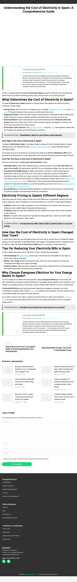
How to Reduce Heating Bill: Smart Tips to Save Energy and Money (24, 381)
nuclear (64, 109)
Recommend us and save (10, 518)
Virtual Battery (6, 482)
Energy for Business (8, 486)
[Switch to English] (36, 577)
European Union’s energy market (40, 147)
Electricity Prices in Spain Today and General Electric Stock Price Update (24, 396)
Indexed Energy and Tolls (10, 489)
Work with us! (6, 514)
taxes (53, 127)
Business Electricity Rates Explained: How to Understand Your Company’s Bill (25, 369)
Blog (4, 511)
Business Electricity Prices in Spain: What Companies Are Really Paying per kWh (64, 369)
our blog (33, 291)
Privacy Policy (6, 528)
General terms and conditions (11, 535)
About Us (5, 507)
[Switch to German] (45, 577)
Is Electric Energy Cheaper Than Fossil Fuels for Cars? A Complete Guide (64, 396)
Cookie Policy (6, 539)
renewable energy (54, 109)
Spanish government (37, 127)
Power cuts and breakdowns (11, 496)
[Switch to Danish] (40, 577)
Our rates (5, 493)
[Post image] (7, 370)
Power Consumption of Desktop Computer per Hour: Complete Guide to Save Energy (64, 383)
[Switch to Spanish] (32, 577)
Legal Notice (6, 532)
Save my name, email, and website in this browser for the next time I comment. (26, 459)
